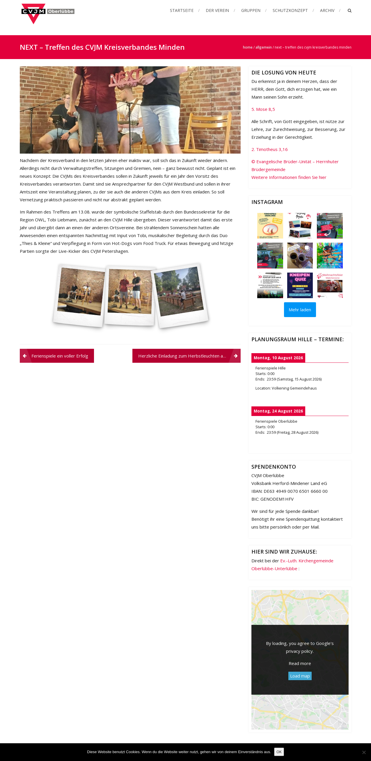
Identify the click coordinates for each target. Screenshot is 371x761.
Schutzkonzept (290, 10)
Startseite (182, 10)
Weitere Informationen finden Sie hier (288, 177)
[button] (270, 226)
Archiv (327, 10)
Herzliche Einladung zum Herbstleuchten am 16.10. (189, 356)
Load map (300, 676)
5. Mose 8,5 (263, 109)
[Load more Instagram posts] (300, 309)
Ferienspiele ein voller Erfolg (59, 356)
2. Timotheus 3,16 (269, 149)
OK (279, 751)
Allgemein (263, 47)
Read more (300, 663)
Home (248, 47)
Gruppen (250, 10)
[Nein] (364, 752)
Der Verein (217, 10)
